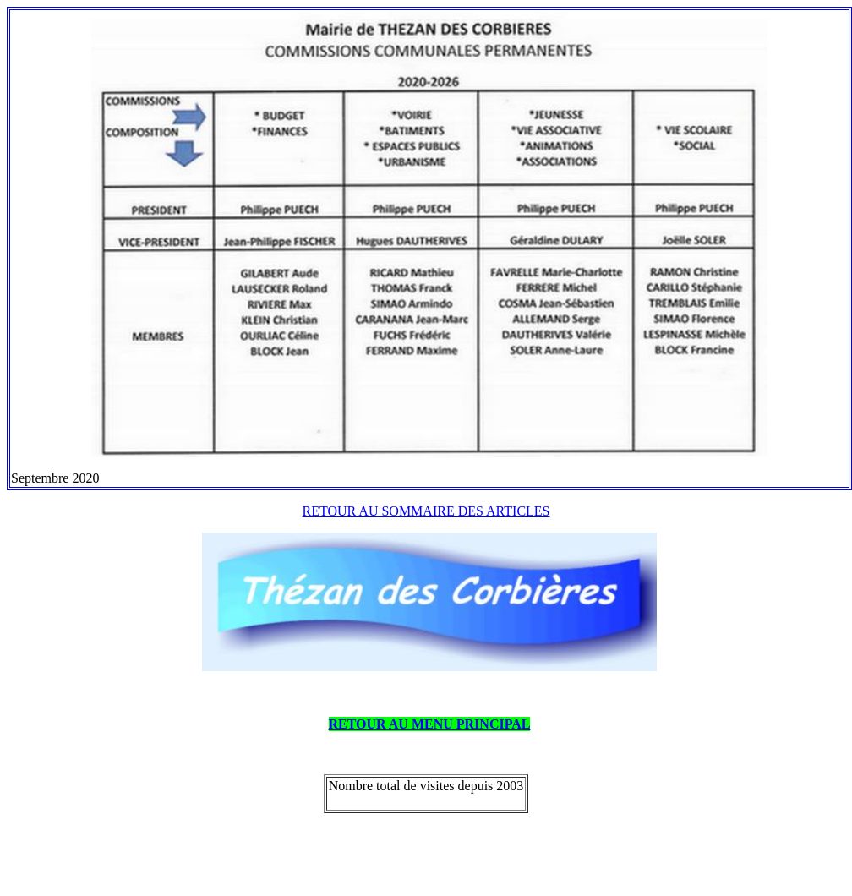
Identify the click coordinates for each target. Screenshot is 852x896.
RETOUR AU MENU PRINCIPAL (430, 724)
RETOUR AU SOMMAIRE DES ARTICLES (426, 511)
